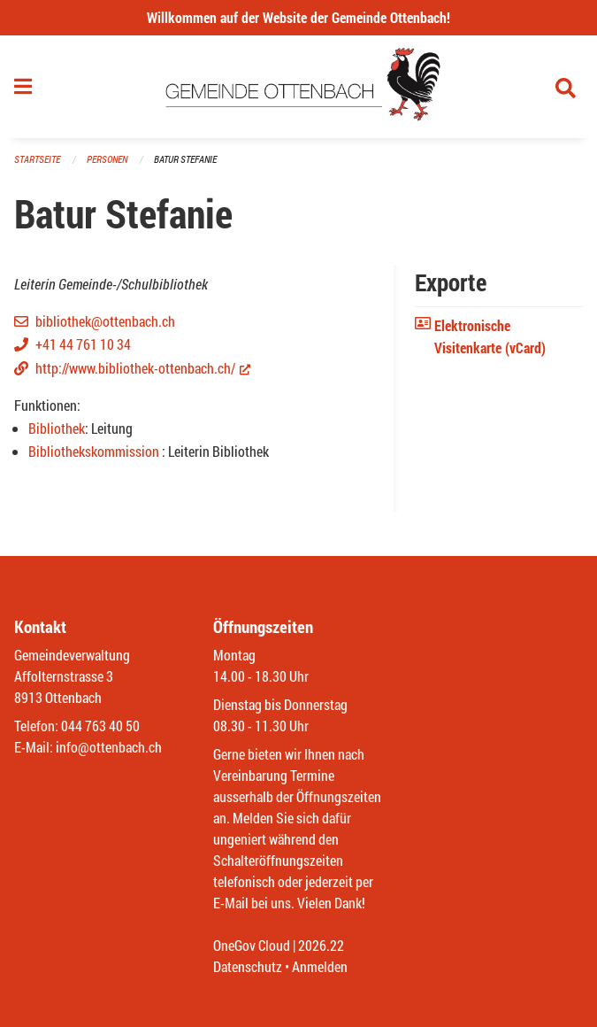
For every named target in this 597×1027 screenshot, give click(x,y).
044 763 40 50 (100, 725)
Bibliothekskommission (95, 451)
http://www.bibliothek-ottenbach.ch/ (142, 368)
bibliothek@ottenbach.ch (105, 321)
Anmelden (320, 966)
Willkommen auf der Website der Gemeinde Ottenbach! (298, 17)
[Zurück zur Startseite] (298, 86)
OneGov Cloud (251, 945)
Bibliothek (56, 428)
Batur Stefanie (185, 159)
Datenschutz (247, 966)
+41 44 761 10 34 (83, 344)
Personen (107, 159)
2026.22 (321, 945)
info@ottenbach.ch (109, 746)
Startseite (37, 159)
